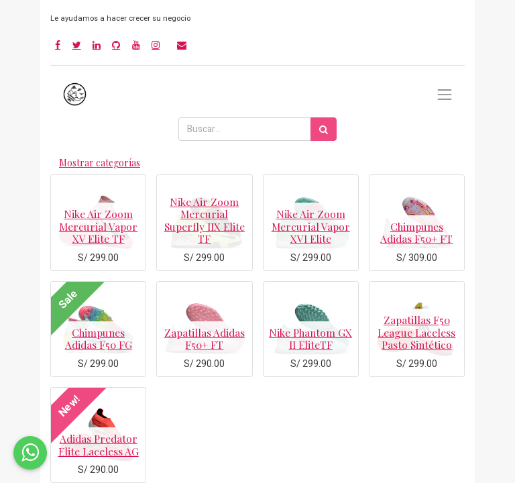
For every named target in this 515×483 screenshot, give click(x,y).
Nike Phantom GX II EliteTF (310, 338)
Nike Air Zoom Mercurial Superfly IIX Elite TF (204, 220)
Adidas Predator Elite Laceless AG (98, 444)
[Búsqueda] (323, 129)
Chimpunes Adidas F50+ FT (416, 232)
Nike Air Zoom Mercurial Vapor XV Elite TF (98, 226)
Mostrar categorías (99, 162)
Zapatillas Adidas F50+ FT (204, 338)
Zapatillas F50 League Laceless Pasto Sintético (416, 332)
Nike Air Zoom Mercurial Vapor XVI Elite (311, 226)
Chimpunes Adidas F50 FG (98, 338)
